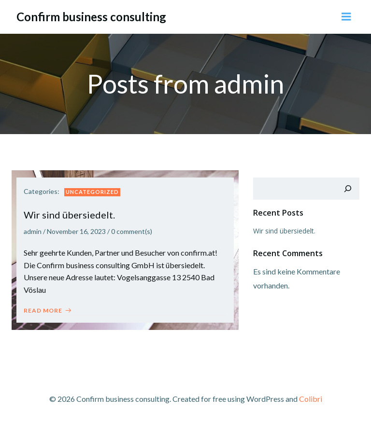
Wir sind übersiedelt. (284, 230)
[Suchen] (347, 189)
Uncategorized (92, 192)
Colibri (310, 398)
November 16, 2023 (76, 231)
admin (33, 231)
